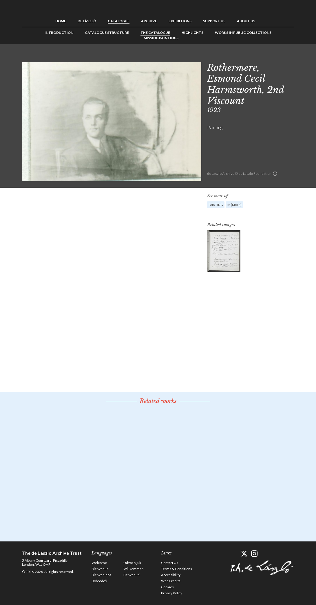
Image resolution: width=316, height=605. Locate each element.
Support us (214, 21)
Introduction (59, 32)
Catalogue (118, 21)
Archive (149, 21)
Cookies (167, 587)
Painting (216, 205)
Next (290, 57)
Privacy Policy (171, 593)
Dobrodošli (100, 581)
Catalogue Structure (107, 32)
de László (87, 21)
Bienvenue (100, 569)
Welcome (99, 563)
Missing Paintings (161, 38)
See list (281, 57)
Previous (272, 57)
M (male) (234, 205)
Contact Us (169, 563)
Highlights (192, 32)
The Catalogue (155, 32)
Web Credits (170, 581)
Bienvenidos (101, 575)
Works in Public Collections (243, 32)
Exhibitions (180, 21)
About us (246, 21)
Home (60, 21)
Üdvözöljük (132, 563)
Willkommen (133, 569)
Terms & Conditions (176, 569)
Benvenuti (131, 575)
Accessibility (170, 575)
